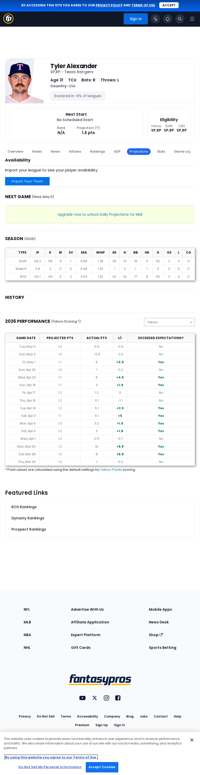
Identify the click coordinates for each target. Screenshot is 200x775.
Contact (161, 716)
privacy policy (109, 5)
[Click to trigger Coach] (155, 18)
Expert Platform (86, 634)
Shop (156, 634)
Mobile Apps (160, 609)
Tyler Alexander (73, 66)
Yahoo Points (111, 469)
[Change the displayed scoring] (169, 322)
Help (177, 716)
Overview (15, 151)
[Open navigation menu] (192, 18)
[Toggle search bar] (179, 18)
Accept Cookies (102, 767)
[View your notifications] (167, 18)
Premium (82, 725)
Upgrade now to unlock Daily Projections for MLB (100, 214)
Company (112, 716)
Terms (66, 716)
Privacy (25, 716)
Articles (75, 151)
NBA (27, 634)
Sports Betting (162, 647)
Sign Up (101, 725)
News (55, 151)
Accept (169, 5)
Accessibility (87, 716)
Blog (130, 716)
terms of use (143, 5)
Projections (139, 151)
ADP (117, 151)
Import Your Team (27, 181)
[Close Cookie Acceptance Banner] (191, 739)
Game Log (182, 151)
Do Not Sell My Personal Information (50, 767)
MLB (27, 622)
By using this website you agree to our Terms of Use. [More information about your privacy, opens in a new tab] (51, 757)
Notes (37, 151)
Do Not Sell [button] (46, 716)
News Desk (159, 622)
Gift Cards (81, 647)
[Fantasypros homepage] (8, 22)
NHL (27, 647)
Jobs (144, 716)
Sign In (119, 725)
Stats (161, 151)
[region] (100, 753)
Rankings (97, 151)
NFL (27, 609)
